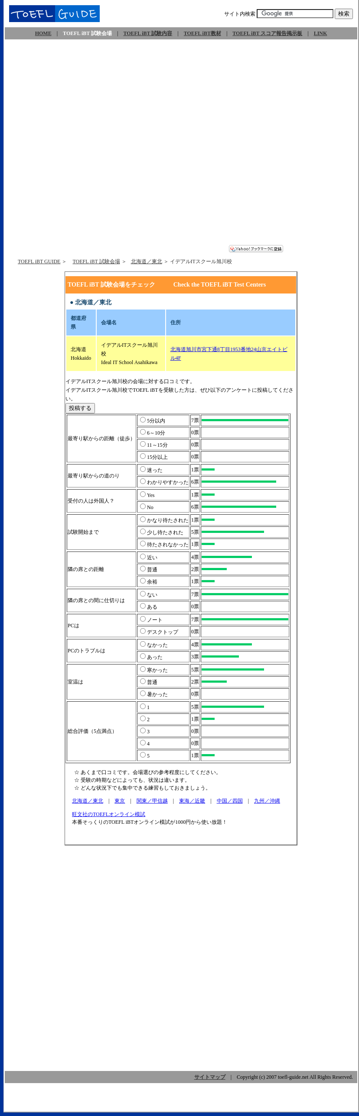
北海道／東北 (146, 261)
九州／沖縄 (267, 801)
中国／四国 (230, 801)
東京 (119, 801)
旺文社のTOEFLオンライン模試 (109, 814)
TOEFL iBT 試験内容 (147, 33)
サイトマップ (209, 1077)
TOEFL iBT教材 (202, 33)
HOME (43, 33)
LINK (320, 33)
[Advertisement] (100, 145)
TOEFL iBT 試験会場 (96, 261)
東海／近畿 (192, 801)
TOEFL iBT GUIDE (39, 261)
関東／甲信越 (152, 801)
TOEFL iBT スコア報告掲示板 (267, 33)
